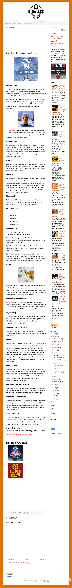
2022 (54, 393)
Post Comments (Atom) (22, 563)
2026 (54, 334)
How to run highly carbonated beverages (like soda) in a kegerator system (59, 110)
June (56, 352)
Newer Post (10, 559)
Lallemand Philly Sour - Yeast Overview (62, 234)
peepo (35, 581)
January (57, 384)
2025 (54, 336)
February (57, 382)
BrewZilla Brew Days (27, 21)
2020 (54, 398)
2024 (54, 388)
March (56, 379)
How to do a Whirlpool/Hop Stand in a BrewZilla (59, 366)
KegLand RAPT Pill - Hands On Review (62, 88)
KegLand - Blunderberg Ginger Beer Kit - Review (58, 213)
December (57, 339)
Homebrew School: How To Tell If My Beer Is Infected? (60, 359)
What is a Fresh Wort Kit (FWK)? (62, 255)
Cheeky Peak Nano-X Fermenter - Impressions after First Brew (58, 135)
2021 (54, 396)
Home (6, 21)
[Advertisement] (26, 39)
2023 (54, 390)
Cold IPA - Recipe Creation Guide (59, 372)
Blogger (47, 581)
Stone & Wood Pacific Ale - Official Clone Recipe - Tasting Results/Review (58, 189)
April (55, 376)
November (57, 341)
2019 (54, 401)
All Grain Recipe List (15, 21)
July (55, 350)
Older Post (42, 559)
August (56, 347)
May (55, 355)
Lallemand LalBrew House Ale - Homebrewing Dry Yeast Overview (59, 301)
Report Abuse (56, 433)
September (57, 344)
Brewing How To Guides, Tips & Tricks (14, 23)
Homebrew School (29, 23)
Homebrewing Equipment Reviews (42, 21)
